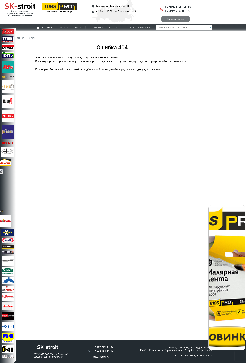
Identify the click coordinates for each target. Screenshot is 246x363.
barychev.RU (56, 356)
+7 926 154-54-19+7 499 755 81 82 (178, 9)
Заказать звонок (175, 19)
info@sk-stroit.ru (101, 357)
